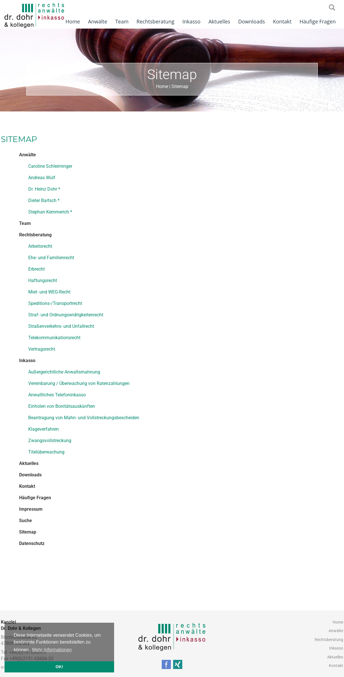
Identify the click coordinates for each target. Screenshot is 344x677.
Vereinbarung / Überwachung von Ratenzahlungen (78, 383)
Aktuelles (219, 21)
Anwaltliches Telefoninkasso (57, 395)
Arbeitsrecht (40, 246)
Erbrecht (36, 269)
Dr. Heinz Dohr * (44, 189)
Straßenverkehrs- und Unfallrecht (61, 326)
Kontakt (282, 21)
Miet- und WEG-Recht (49, 292)
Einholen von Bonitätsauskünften (61, 406)
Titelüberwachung (46, 452)
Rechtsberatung (156, 21)
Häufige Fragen (318, 21)
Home (73, 21)
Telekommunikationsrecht (54, 337)
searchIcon (332, 7)
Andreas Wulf (41, 177)
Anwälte (97, 21)
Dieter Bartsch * (44, 200)
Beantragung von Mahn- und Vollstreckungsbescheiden (83, 417)
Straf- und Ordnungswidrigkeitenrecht (65, 314)
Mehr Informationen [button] (52, 649)
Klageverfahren (43, 429)
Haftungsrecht (42, 280)
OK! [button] (59, 666)
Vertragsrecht (41, 349)
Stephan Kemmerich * (50, 212)
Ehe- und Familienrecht (51, 257)
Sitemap (179, 86)
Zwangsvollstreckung (49, 440)
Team (122, 21)
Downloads (251, 21)
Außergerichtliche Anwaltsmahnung (64, 372)
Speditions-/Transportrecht (55, 303)
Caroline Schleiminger (50, 166)
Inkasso (191, 21)
